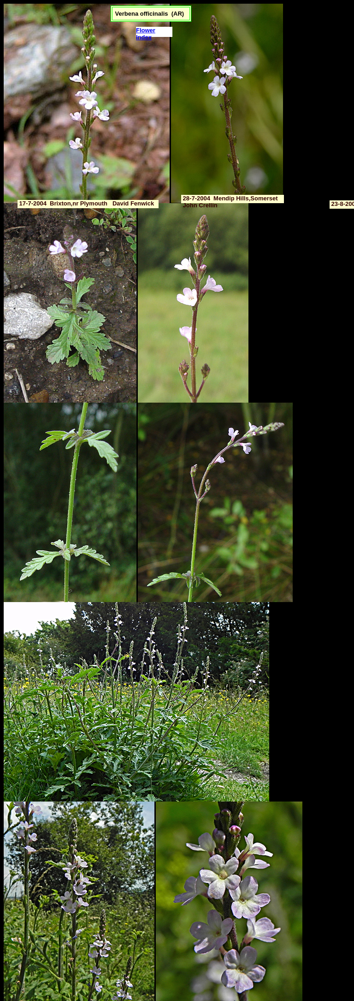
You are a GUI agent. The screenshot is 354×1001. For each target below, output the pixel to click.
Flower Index (145, 34)
